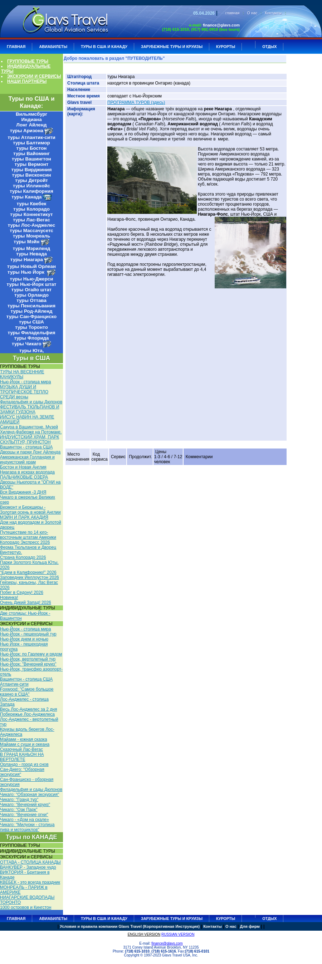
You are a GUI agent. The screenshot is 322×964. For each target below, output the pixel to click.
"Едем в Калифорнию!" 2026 (28, 572)
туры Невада (31, 253)
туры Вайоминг (31, 153)
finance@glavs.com (221, 25)
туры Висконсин (31, 175)
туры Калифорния (31, 191)
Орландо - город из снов (24, 764)
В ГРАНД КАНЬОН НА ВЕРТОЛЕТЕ (22, 757)
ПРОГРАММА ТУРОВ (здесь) (136, 102)
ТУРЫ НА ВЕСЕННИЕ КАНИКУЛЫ (22, 374)
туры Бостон (31, 148)
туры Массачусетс (31, 230)
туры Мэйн (26, 241)
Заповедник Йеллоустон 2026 (29, 577)
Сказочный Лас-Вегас (21, 749)
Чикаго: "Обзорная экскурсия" (29, 794)
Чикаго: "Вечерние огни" (24, 814)
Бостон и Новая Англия (23, 467)
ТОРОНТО (10, 902)
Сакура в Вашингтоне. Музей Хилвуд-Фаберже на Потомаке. (31, 430)
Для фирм (250, 926)
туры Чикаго (26, 343)
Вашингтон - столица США (26, 447)
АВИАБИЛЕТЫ (53, 46)
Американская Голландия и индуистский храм (27, 460)
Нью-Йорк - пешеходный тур (28, 634)
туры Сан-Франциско (31, 316)
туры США (31, 322)
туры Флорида (31, 338)
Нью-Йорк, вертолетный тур (27, 659)
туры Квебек (31, 203)
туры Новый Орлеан (31, 266)
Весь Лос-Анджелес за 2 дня (28, 709)
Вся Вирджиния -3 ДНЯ (23, 492)
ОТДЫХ (269, 46)
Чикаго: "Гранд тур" (19, 799)
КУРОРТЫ (225, 46)
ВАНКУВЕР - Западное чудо (28, 867)
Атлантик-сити (14, 684)
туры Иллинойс (31, 185)
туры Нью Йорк (26, 272)
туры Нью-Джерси (31, 279)
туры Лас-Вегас (31, 219)
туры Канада (26, 197)
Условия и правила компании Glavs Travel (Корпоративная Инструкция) (130, 926)
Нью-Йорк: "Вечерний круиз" (28, 664)
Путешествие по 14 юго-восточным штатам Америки (28, 535)
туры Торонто (31, 327)
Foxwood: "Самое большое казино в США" (27, 692)
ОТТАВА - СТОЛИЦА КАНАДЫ (30, 862)
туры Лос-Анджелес (31, 225)
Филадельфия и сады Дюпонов (31, 401)
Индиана (31, 119)
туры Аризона (26, 130)
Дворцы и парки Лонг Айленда (30, 452)
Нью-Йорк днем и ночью (24, 639)
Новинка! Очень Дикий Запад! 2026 (25, 600)
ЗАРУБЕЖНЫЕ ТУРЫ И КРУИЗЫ (172, 46)
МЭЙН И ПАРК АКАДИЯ (24, 517)
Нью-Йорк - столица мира (25, 381)
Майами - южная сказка (23, 739)
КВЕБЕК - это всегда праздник (30, 882)
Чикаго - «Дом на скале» (24, 819)
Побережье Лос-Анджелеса (27, 714)
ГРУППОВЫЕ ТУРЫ (27, 61)
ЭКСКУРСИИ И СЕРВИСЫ (34, 76)
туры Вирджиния (31, 169)
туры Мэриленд (31, 248)
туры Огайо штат (31, 289)
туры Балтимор (31, 142)
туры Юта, (31, 350)
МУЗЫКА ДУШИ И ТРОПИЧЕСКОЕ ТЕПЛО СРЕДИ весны (24, 391)
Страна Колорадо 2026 (23, 557)
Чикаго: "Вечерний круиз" (25, 804)
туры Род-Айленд (32, 311)
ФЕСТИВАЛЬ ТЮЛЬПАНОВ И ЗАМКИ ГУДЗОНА (29, 409)
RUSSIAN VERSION (177, 934)
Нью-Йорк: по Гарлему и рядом (31, 654)
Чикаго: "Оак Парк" (19, 809)
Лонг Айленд (31, 125)
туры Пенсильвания (31, 305)
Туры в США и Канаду (104, 46)
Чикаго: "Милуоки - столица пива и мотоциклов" (27, 827)
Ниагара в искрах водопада (27, 472)
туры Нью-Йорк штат (32, 284)
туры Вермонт (32, 164)
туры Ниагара (26, 259)
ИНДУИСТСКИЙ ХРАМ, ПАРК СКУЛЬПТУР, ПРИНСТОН (29, 440)
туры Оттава (31, 300)
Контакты (273, 13)
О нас (252, 13)
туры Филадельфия (31, 332)
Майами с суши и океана (24, 744)
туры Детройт (31, 180)
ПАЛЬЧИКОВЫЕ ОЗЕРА (24, 477)
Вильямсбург (31, 114)
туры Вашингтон (31, 159)
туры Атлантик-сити (31, 137)
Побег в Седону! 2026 (21, 592)
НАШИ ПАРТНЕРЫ (27, 81)
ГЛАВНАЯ (16, 46)
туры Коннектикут (31, 214)
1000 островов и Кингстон (25, 907)
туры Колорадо (31, 209)
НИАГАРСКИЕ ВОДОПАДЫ (27, 897)
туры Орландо (31, 295)
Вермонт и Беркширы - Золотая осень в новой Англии (30, 510)
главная (232, 13)
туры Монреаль (31, 236)
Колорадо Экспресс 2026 (25, 542)
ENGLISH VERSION (144, 934)
